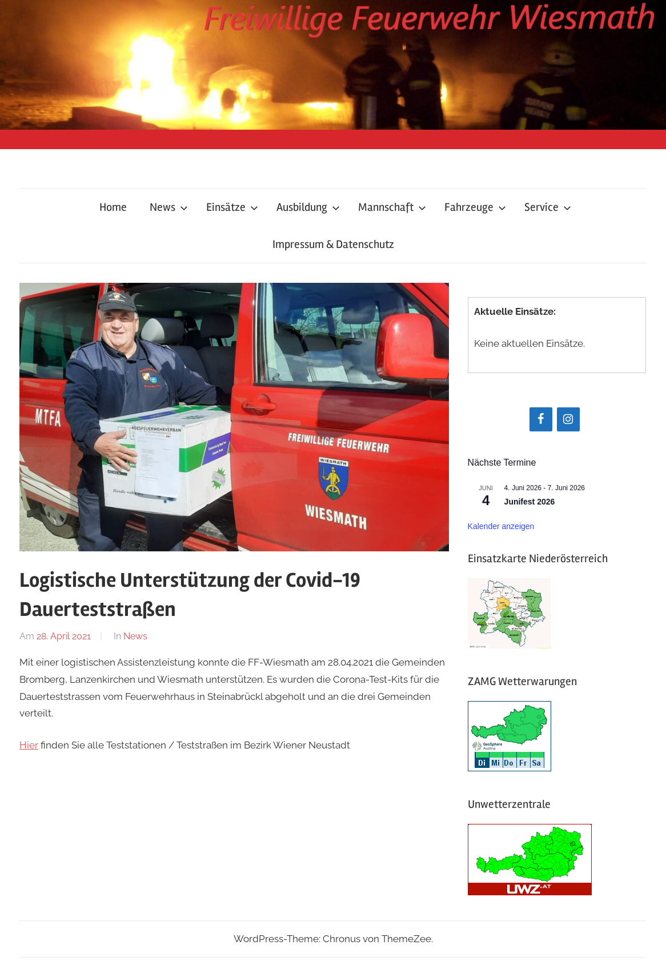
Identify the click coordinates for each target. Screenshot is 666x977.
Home (113, 207)
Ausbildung (308, 207)
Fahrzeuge (475, 207)
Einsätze (232, 207)
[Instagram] (568, 419)
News (169, 207)
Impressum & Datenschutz (333, 244)
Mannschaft (392, 207)
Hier (28, 745)
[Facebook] (540, 419)
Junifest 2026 (529, 501)
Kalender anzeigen (501, 526)
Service (547, 207)
